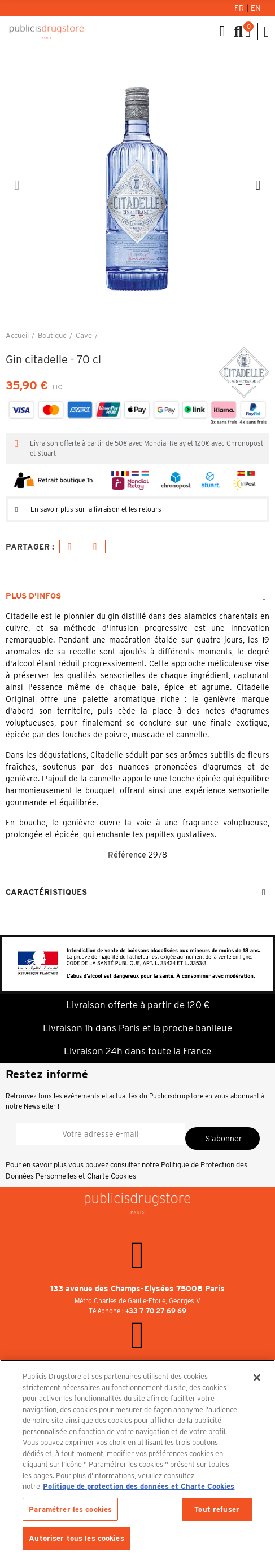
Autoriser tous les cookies (76, 1538)
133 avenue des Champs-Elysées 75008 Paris (137, 1288)
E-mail (95, 546)
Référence (127, 854)
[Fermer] (257, 1377)
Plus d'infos (33, 595)
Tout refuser (216, 1509)
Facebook (70, 546)
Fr (240, 7)
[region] (137, 1458)
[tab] (137, 509)
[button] (17, 185)
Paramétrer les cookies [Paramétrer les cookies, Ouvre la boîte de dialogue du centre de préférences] (70, 1509)
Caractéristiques (46, 891)
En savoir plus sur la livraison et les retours (95, 509)
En (256, 7)
